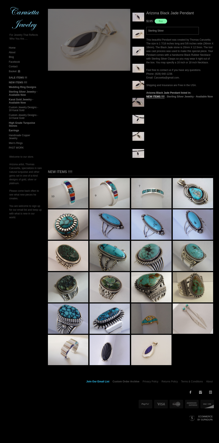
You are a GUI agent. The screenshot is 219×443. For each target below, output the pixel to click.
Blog (11, 57)
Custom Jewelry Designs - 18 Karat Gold (23, 109)
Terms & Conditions (192, 381)
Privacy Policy (150, 381)
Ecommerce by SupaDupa (205, 417)
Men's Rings (16, 143)
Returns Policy (170, 381)
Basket (13, 71)
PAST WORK (16, 147)
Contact (13, 66)
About (12, 52)
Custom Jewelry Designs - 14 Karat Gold (23, 117)
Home (12, 47)
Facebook (14, 61)
